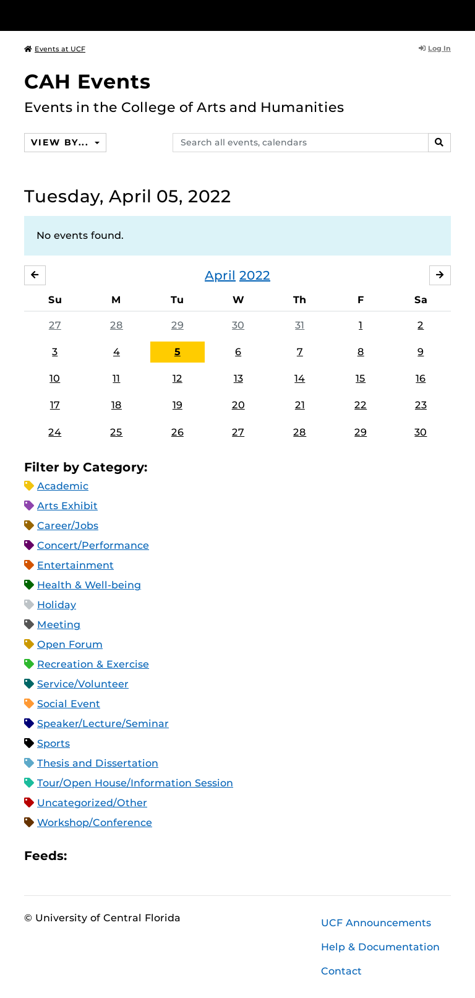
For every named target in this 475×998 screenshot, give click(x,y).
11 (116, 378)
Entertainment (75, 565)
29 (177, 325)
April (220, 275)
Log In (435, 48)
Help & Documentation (380, 947)
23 (421, 405)
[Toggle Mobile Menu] (448, 14)
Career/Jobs (67, 525)
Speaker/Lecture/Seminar (103, 723)
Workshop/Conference (94, 822)
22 (360, 405)
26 (177, 432)
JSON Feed (167, 855)
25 (116, 432)
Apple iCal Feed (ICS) (82, 855)
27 (55, 325)
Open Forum (70, 644)
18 (116, 405)
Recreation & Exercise (93, 664)
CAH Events (87, 81)
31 (299, 325)
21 (300, 405)
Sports (53, 743)
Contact (341, 971)
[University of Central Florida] (106, 15)
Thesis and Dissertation (97, 763)
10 (54, 378)
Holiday (56, 605)
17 (55, 405)
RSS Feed (124, 855)
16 (421, 378)
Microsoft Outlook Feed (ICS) (103, 855)
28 (116, 325)
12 (177, 378)
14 (299, 378)
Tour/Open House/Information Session (135, 783)
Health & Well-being (89, 585)
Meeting (58, 624)
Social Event (68, 704)
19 (177, 405)
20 (238, 405)
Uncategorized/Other (92, 803)
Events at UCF (54, 49)
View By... (61, 142)
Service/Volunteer (83, 684)
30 (238, 325)
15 (361, 378)
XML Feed (145, 855)
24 (54, 432)
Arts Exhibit (67, 506)
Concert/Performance (93, 545)
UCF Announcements (376, 923)
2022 (254, 275)
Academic (62, 486)
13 (238, 378)
